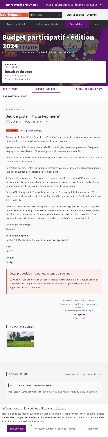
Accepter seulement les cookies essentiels (55, 428)
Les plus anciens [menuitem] (90, 374)
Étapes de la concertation (18, 79)
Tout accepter (17, 428)
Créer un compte (75, 14)
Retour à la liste (15, 109)
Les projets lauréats (14, 96)
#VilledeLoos (10, 52)
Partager (79, 314)
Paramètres (92, 428)
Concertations (77, 24)
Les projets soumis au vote (90, 88)
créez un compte (88, 391)
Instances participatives (48, 24)
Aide (97, 24)
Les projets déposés (46, 88)
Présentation (10, 88)
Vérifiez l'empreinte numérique (79, 310)
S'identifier (92, 14)
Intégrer (79, 318)
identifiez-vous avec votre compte (59, 391)
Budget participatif (16, 24)
